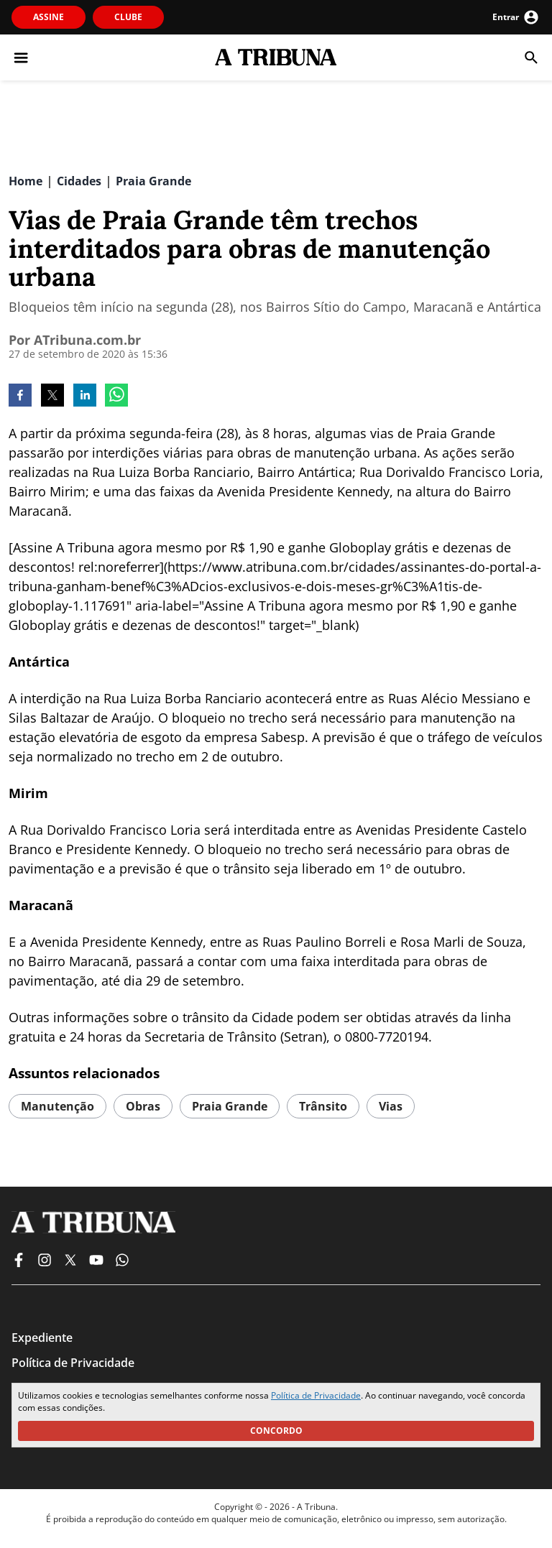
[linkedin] (84, 396)
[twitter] (52, 396)
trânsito (323, 1106)
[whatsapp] (116, 396)
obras (143, 1106)
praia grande (229, 1106)
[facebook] (20, 396)
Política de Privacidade (316, 1395)
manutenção (57, 1106)
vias (390, 1106)
